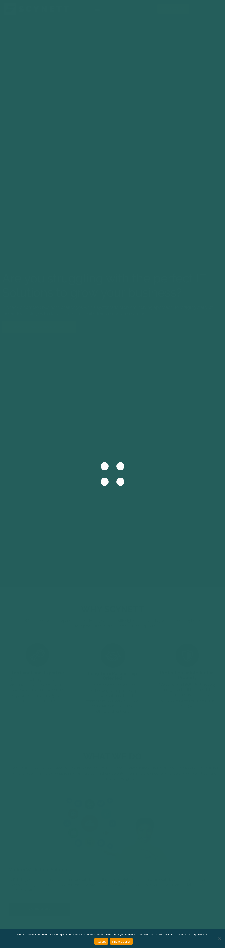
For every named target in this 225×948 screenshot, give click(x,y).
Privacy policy (121, 941)
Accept (101, 941)
